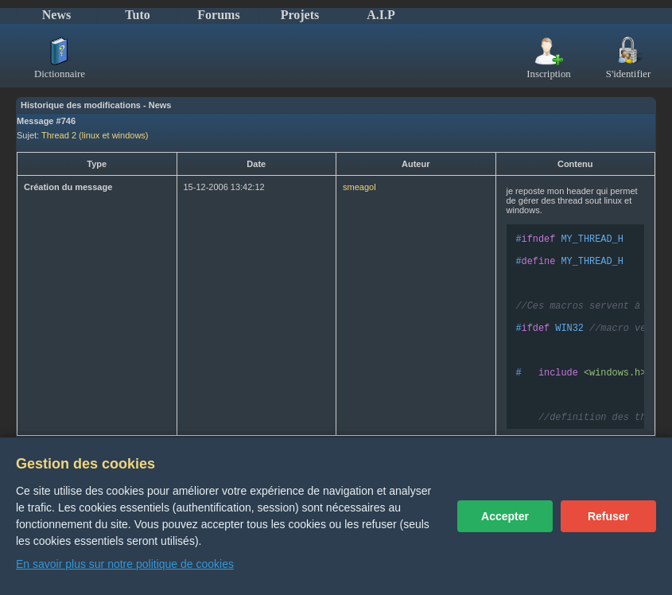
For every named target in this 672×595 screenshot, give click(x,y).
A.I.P (381, 14)
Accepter (505, 516)
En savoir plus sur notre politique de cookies (125, 564)
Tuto (137, 14)
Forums (218, 14)
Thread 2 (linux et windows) (95, 135)
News (56, 14)
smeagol (359, 187)
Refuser (608, 516)
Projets (300, 14)
